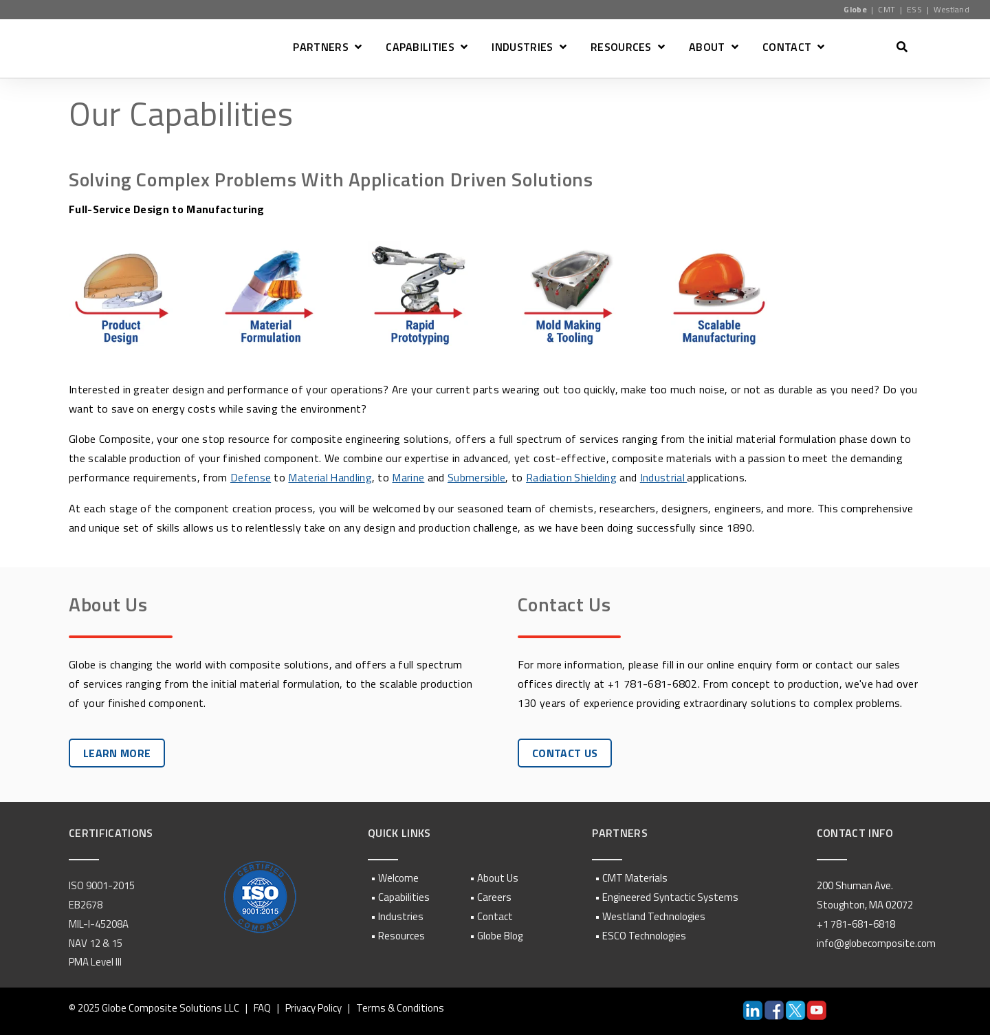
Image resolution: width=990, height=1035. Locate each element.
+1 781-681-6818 (856, 923)
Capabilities (404, 896)
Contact (495, 916)
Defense (251, 477)
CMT (886, 9)
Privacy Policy (313, 1007)
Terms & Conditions (400, 1007)
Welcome (398, 878)
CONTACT (786, 48)
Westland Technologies (653, 916)
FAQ (262, 1007)
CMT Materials (635, 878)
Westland (952, 9)
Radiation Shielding (573, 477)
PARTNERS (321, 48)
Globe (855, 9)
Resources (401, 935)
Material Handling (331, 477)
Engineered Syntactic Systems (670, 896)
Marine (410, 477)
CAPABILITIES (420, 48)
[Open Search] (902, 46)
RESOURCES (621, 48)
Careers (494, 896)
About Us (497, 878)
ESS (914, 9)
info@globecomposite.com (876, 942)
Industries (401, 916)
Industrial (666, 477)
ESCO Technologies (644, 935)
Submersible (478, 477)
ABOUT (707, 48)
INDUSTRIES (522, 48)
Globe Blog (499, 935)
